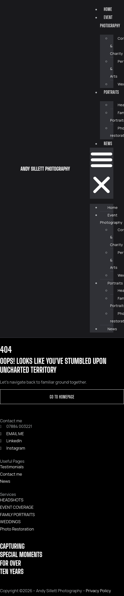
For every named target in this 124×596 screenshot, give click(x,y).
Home (108, 9)
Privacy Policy (98, 590)
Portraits (111, 92)
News (108, 143)
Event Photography (110, 21)
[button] (101, 173)
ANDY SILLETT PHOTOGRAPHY (45, 169)
